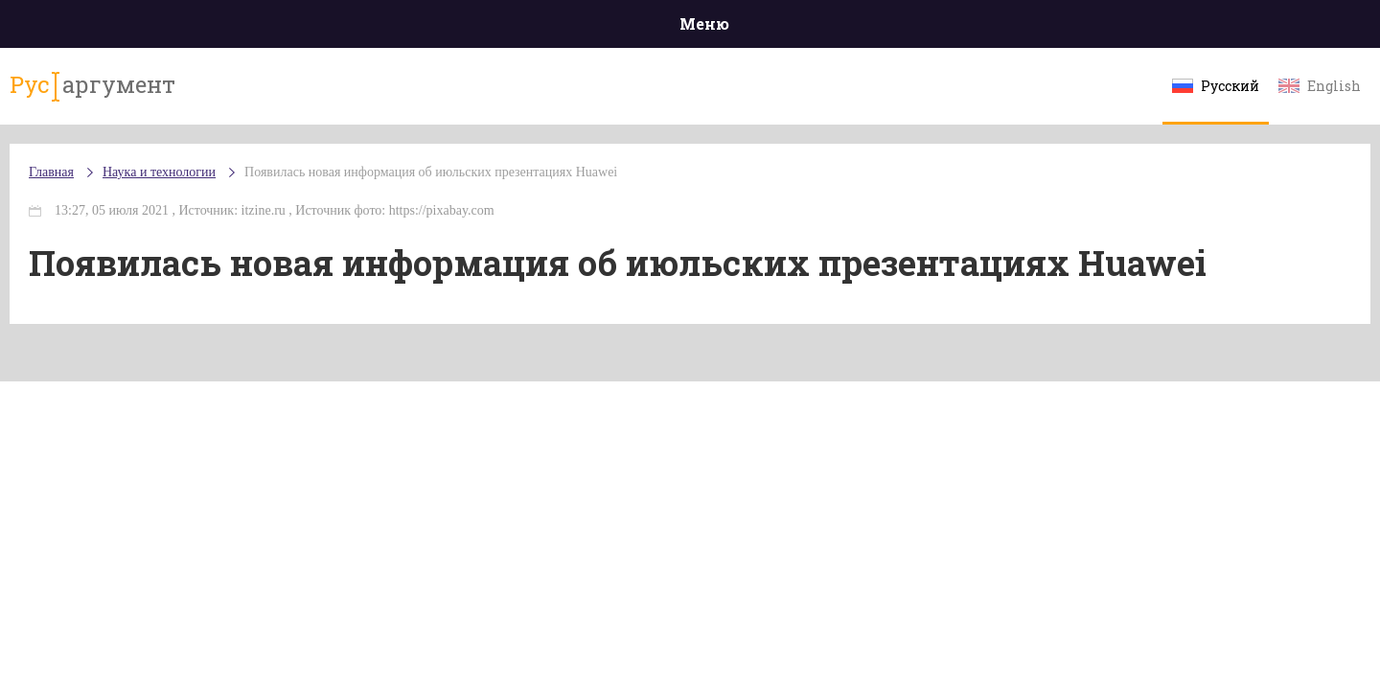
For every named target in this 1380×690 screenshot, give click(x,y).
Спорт (732, 28)
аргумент (198, 95)
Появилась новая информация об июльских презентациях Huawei (545, 191)
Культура (985, 28)
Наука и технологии (852, 39)
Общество (520, 28)
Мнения (1216, 28)
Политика (412, 28)
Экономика (633, 28)
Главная (163, 28)
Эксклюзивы (1103, 28)
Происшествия (284, 28)
